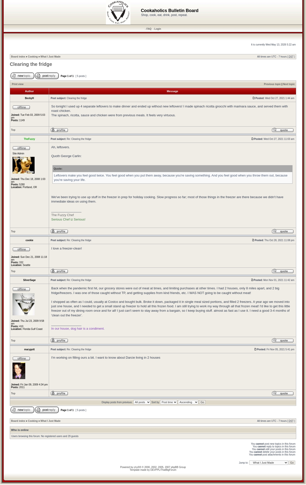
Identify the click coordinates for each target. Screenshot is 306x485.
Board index (18, 56)
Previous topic (272, 84)
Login (157, 29)
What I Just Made (50, 56)
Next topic (289, 84)
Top (13, 130)
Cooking (33, 56)
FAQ (149, 29)
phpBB (137, 467)
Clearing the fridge (31, 64)
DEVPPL (155, 470)
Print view (18, 84)
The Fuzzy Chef (62, 215)
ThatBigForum (168, 470)
